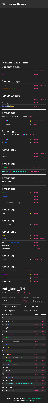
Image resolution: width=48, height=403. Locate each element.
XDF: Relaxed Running (14, 4)
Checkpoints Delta (30, 311)
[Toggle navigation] (43, 4)
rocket (27, 400)
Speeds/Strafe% (31, 306)
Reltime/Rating (11, 306)
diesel (34, 400)
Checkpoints (10, 311)
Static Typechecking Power (32, 398)
